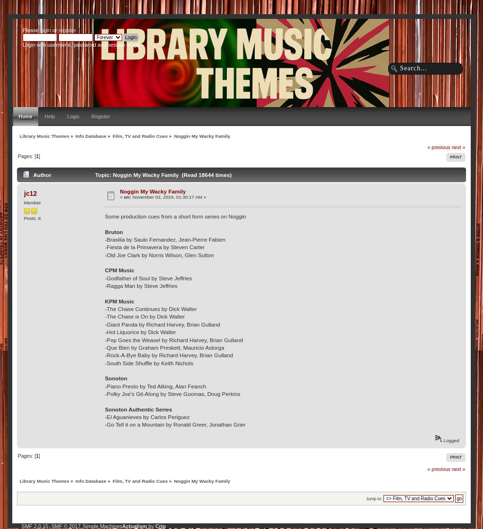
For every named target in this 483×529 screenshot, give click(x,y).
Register (101, 116)
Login (73, 116)
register (66, 30)
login (45, 30)
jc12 (30, 193)
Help (50, 116)
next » (459, 147)
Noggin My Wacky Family (153, 191)
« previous (438, 147)
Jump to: (374, 498)
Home (26, 116)
